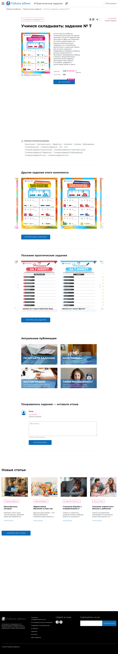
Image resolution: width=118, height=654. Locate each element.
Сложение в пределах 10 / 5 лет (35, 155)
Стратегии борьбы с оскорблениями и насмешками (72, 472)
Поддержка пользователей (40, 625)
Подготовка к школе (44, 144)
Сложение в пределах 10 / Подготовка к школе (69, 150)
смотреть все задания (36, 283)
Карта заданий (36, 637)
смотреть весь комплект (35, 218)
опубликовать (40, 405)
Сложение (77, 144)
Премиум (34, 631)
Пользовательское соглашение (41, 622)
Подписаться (111, 623)
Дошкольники (30, 144)
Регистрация (111, 3)
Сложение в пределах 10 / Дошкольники (38, 150)
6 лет (66, 147)
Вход (103, 3)
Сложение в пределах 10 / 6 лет (58, 155)
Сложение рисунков (32, 147)
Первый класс (57, 144)
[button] (17, 194)
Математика (68, 144)
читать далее (8, 483)
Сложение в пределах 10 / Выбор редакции (68, 152)
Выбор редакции (88, 144)
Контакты (34, 634)
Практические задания (49, 3)
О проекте (34, 628)
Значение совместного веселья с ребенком (102, 471)
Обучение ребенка (11, 464)
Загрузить (64, 82)
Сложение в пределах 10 (32, 20)
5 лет (60, 147)
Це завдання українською (31, 75)
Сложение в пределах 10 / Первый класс (38, 152)
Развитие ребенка (41, 464)
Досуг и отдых (98, 464)
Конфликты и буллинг (71, 464)
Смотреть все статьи (16, 496)
